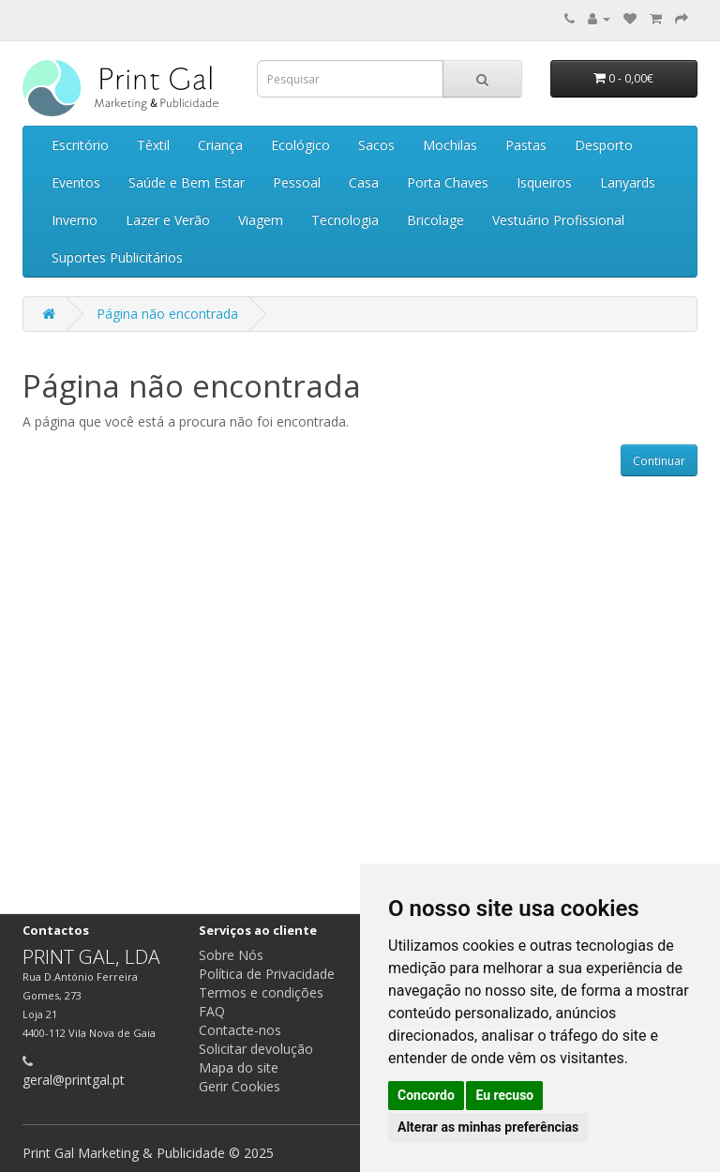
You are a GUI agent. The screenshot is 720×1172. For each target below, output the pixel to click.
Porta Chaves (447, 182)
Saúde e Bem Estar (186, 182)
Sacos (376, 145)
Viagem (260, 220)
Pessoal (297, 182)
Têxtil (153, 145)
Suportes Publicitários (117, 257)
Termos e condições (261, 992)
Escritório (80, 145)
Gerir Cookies (239, 1086)
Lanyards (627, 182)
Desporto (604, 145)
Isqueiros (544, 182)
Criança (220, 145)
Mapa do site (238, 1067)
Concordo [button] (426, 1095)
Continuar (659, 461)
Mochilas (450, 145)
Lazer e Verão (168, 220)
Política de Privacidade (267, 974)
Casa (364, 182)
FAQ (212, 1011)
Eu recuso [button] (504, 1095)
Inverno (75, 220)
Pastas (526, 145)
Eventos (76, 182)
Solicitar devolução (256, 1049)
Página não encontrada (167, 314)
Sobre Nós (231, 955)
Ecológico (300, 145)
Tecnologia (345, 220)
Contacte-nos (240, 1030)
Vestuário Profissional (558, 220)
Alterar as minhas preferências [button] (488, 1126)
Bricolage (435, 220)
